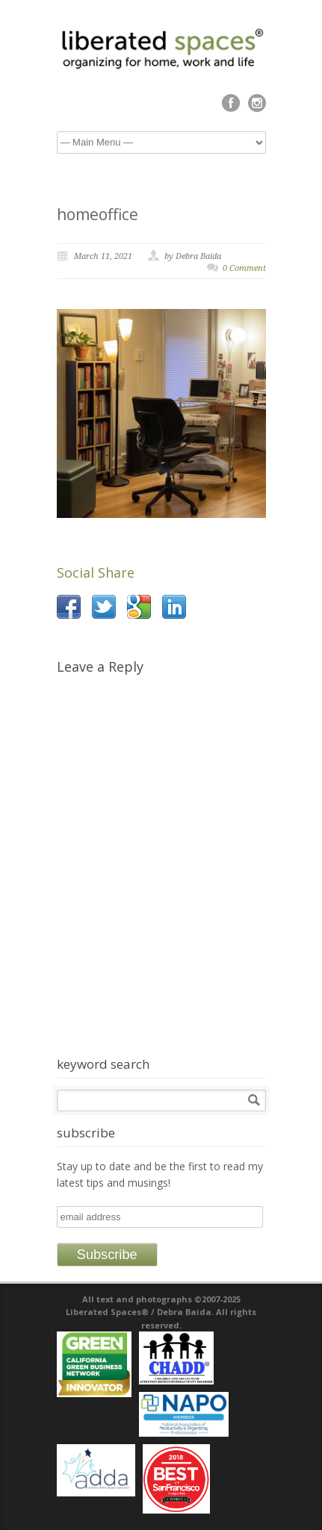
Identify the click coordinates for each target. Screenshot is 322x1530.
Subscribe (107, 1254)
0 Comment (244, 268)
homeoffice (97, 214)
